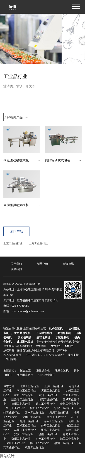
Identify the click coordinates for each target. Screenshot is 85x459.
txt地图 (69, 346)
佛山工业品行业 (39, 443)
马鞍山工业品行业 (25, 430)
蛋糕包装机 (43, 337)
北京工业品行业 (12, 243)
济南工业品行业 (48, 434)
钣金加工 (25, 370)
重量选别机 (43, 370)
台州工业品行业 (29, 421)
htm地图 (56, 346)
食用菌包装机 (22, 333)
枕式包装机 (56, 328)
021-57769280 (20, 305)
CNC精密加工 (47, 375)
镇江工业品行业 (45, 403)
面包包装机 (64, 333)
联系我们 (16, 269)
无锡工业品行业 (50, 390)
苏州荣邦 (11, 359)
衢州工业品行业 (56, 417)
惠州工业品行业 (63, 443)
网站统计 (7, 456)
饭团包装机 (24, 337)
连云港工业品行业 (22, 399)
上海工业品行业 (38, 243)
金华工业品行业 (31, 417)
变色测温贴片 (25, 375)
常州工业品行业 (23, 395)
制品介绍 (42, 263)
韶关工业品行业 (69, 438)
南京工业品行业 (26, 390)
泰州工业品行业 (69, 403)
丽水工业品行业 (53, 421)
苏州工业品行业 (48, 395)
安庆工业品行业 (23, 434)
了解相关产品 (16, 117)
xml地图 (41, 346)
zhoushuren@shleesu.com (28, 311)
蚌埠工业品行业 (50, 425)
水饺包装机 (62, 337)
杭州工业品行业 (39, 408)
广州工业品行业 (45, 438)
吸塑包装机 (62, 370)
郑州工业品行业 (20, 438)
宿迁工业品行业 (15, 408)
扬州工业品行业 (20, 403)
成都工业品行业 (34, 447)
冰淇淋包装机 (25, 341)
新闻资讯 (68, 263)
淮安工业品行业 (48, 399)
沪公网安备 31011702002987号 (46, 355)
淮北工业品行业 (50, 430)
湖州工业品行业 (58, 412)
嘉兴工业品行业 (34, 412)
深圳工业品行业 (15, 443)
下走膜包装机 (44, 333)
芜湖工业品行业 (26, 425)
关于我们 (16, 263)
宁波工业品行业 (63, 408)
